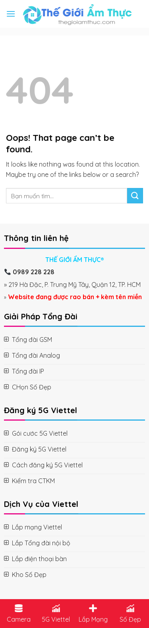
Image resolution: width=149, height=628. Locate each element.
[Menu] (10, 13)
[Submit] (135, 195)
